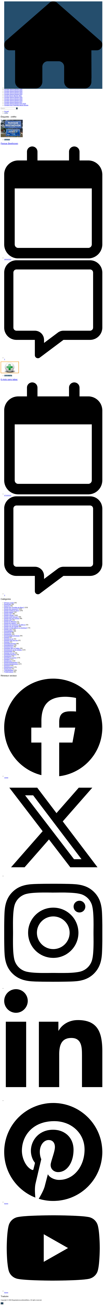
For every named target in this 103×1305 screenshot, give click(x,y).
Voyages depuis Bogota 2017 (13, 102)
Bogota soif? (8, 620)
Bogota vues (8, 629)
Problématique (8, 672)
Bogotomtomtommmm (11, 664)
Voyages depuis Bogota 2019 (13, 99)
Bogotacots (7, 632)
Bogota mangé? (9, 615)
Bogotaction (8, 634)
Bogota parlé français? (11, 617)
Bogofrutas (7, 604)
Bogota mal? (8, 375)
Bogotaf (6, 637)
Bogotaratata (8, 651)
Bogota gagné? (9, 612)
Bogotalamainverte (10, 643)
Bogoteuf (7, 659)
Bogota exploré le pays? (11, 610)
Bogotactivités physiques (12, 635)
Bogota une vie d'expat (11, 626)
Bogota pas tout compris (11, 618)
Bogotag (6, 642)
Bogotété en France (10, 657)
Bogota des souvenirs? (11, 609)
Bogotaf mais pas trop (11, 640)
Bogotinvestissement (10, 662)
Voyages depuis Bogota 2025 (13, 89)
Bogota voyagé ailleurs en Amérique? (15, 628)
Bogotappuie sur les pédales (13, 650)
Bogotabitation (8, 631)
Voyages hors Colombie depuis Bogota (16, 105)
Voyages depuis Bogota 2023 (13, 92)
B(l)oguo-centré (9, 603)
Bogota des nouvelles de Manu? (14, 607)
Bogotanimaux (8, 646)
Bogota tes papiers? (10, 623)
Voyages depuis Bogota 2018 (13, 100)
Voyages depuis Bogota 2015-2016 (15, 103)
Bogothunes (8, 661)
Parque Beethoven (9, 143)
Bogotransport (8, 667)
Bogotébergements (10, 654)
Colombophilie (8, 670)
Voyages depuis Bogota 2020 (13, 97)
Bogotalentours (9, 645)
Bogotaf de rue (8, 639)
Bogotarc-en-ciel (9, 653)
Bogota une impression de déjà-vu (14, 625)
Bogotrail (7, 665)
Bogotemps (7, 656)
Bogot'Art (7, 139)
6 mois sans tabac (9, 379)
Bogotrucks (7, 668)
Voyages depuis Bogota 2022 (13, 94)
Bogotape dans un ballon (12, 648)
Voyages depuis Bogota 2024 (13, 91)
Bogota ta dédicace (10, 621)
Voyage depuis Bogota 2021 (13, 96)
